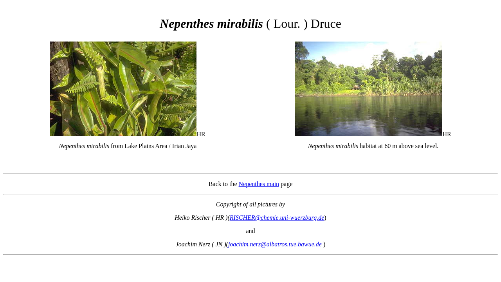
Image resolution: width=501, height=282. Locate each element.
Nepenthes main (259, 184)
